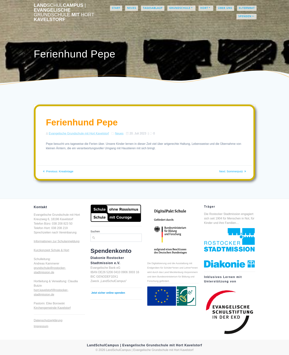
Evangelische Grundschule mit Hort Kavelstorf (79, 133)
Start (116, 8)
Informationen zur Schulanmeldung (56, 241)
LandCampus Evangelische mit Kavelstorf (64, 12)
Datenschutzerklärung (48, 320)
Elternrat (247, 8)
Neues (131, 8)
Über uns (225, 8)
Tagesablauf (153, 8)
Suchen (95, 231)
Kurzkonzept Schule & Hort (51, 250)
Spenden (244, 16)
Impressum (41, 326)
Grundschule (179, 8)
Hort (204, 8)
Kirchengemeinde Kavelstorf (52, 307)
